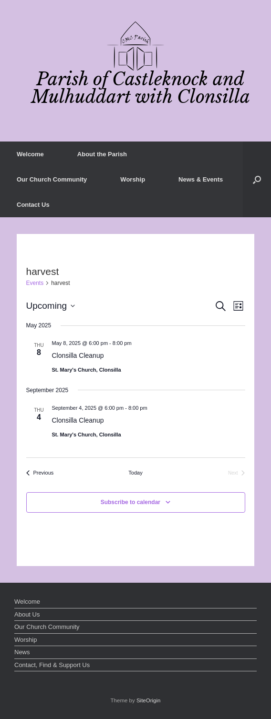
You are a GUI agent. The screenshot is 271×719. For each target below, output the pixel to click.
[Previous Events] (40, 472)
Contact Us (33, 204)
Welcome (30, 154)
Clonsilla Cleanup (78, 355)
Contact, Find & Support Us (52, 664)
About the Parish (102, 154)
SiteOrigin (148, 700)
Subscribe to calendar (130, 502)
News (22, 652)
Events (35, 283)
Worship (132, 179)
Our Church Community (52, 179)
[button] (257, 179)
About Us (27, 614)
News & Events (200, 179)
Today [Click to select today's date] (135, 473)
